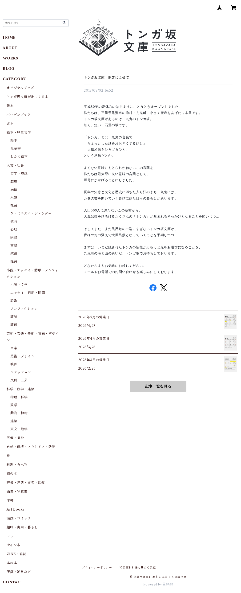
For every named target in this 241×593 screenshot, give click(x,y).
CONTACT (13, 582)
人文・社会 (15, 165)
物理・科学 (19, 397)
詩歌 (13, 301)
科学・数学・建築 (20, 389)
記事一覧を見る (158, 386)
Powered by (158, 584)
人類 (13, 197)
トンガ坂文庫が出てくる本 (27, 97)
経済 (13, 261)
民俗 (13, 189)
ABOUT (10, 48)
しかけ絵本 (19, 156)
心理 (13, 229)
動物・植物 (19, 413)
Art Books (15, 509)
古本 (10, 123)
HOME (9, 37)
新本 (10, 106)
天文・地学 (19, 429)
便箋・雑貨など (19, 572)
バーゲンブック (19, 115)
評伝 (13, 325)
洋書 (10, 500)
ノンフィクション (24, 309)
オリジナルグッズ (20, 88)
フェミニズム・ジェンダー (31, 213)
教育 (13, 221)
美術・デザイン (22, 356)
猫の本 (12, 474)
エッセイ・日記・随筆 (27, 293)
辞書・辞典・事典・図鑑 (26, 482)
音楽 (13, 348)
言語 (13, 245)
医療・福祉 (15, 438)
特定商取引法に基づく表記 (138, 567)
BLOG (9, 68)
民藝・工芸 (19, 380)
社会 (13, 205)
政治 (13, 253)
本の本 (12, 563)
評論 (13, 317)
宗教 (13, 237)
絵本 (13, 140)
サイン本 (13, 545)
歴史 (13, 181)
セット (12, 536)
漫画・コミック (19, 518)
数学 (13, 405)
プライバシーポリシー (97, 567)
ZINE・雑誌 (17, 554)
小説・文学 (19, 285)
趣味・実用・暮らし (22, 527)
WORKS (10, 58)
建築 (13, 421)
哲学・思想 (19, 173)
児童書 (15, 148)
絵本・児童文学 (19, 132)
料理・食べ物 (17, 465)
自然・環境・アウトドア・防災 (31, 447)
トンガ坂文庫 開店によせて (106, 77)
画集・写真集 (17, 491)
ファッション (20, 372)
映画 (13, 364)
